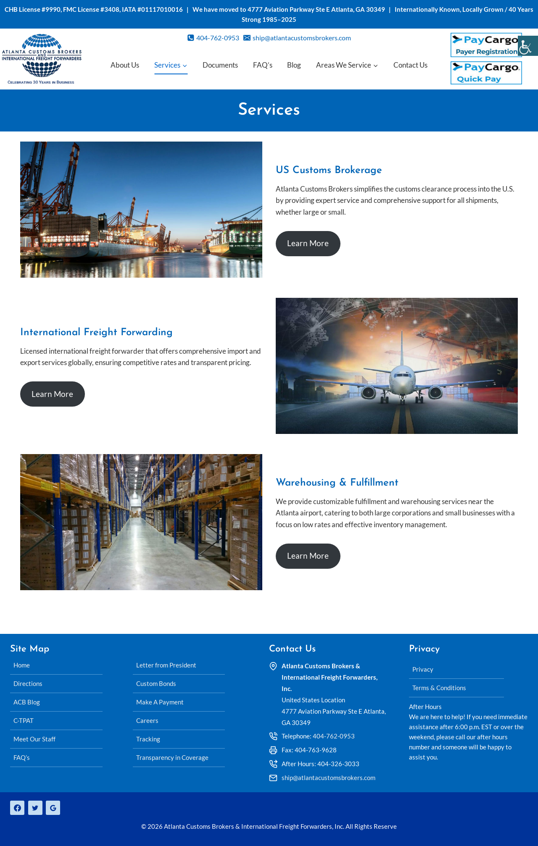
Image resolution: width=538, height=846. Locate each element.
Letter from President (166, 665)
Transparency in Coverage (172, 757)
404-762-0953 (334, 736)
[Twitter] (35, 808)
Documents (220, 64)
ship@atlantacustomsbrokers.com (328, 777)
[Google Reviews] (53, 808)
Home (21, 665)
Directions (27, 683)
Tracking (148, 739)
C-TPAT (23, 720)
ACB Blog (26, 702)
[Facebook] (17, 808)
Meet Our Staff (34, 739)
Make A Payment (160, 702)
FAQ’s (262, 64)
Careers (147, 720)
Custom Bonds (156, 683)
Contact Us (410, 64)
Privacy (422, 669)
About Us (125, 64)
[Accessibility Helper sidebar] (528, 46)
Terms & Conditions (439, 687)
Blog (294, 64)
